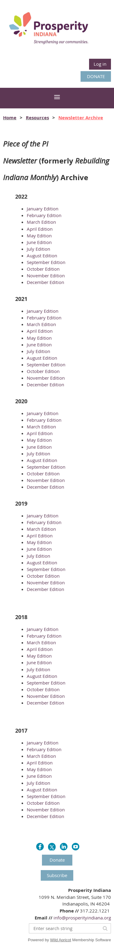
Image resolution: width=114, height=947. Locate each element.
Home (9, 117)
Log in (100, 64)
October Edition (43, 269)
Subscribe (57, 875)
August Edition (42, 255)
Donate (57, 860)
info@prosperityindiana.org (82, 918)
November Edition (46, 275)
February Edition (44, 215)
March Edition (41, 222)
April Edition (40, 229)
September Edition (46, 262)
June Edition (39, 242)
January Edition (42, 209)
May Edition (39, 236)
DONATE (96, 76)
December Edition (45, 282)
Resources (37, 117)
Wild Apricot (60, 940)
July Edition (38, 249)
